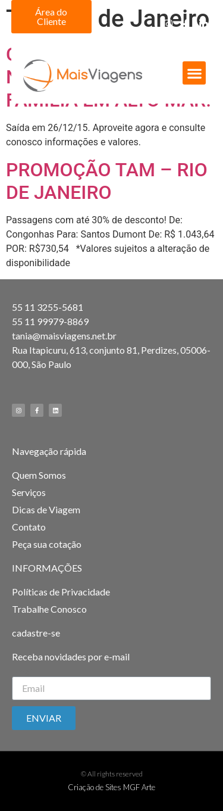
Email (23, 671)
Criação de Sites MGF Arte (111, 787)
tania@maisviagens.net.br (64, 335)
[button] (51, 16)
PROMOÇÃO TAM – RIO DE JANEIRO (107, 181)
